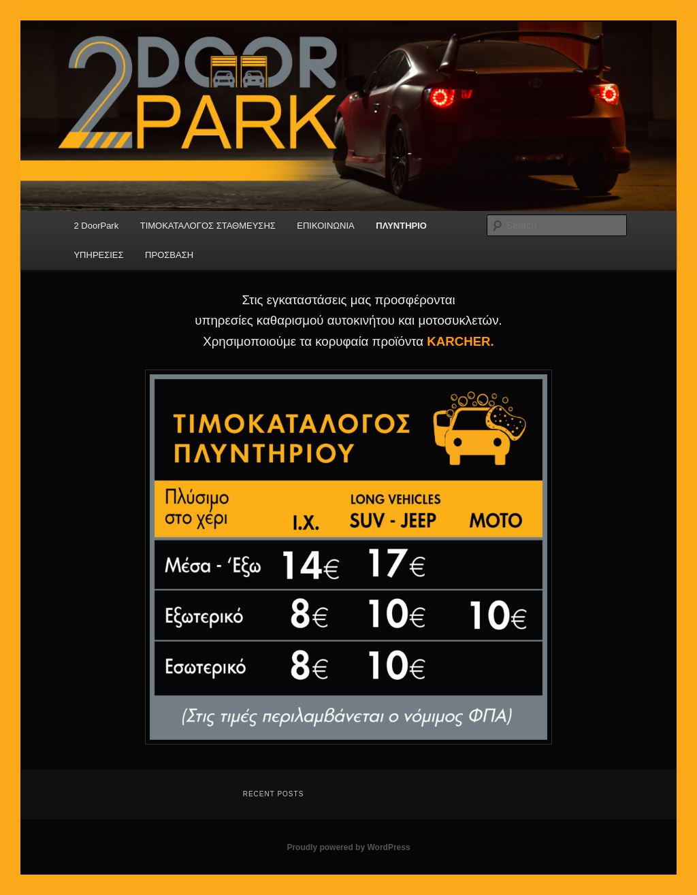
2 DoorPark (96, 226)
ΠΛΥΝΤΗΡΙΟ (401, 226)
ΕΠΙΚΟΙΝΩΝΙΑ (325, 226)
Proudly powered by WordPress (348, 847)
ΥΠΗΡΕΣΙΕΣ (98, 255)
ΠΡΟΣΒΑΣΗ (169, 255)
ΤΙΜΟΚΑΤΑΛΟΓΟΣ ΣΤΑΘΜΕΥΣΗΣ (208, 226)
